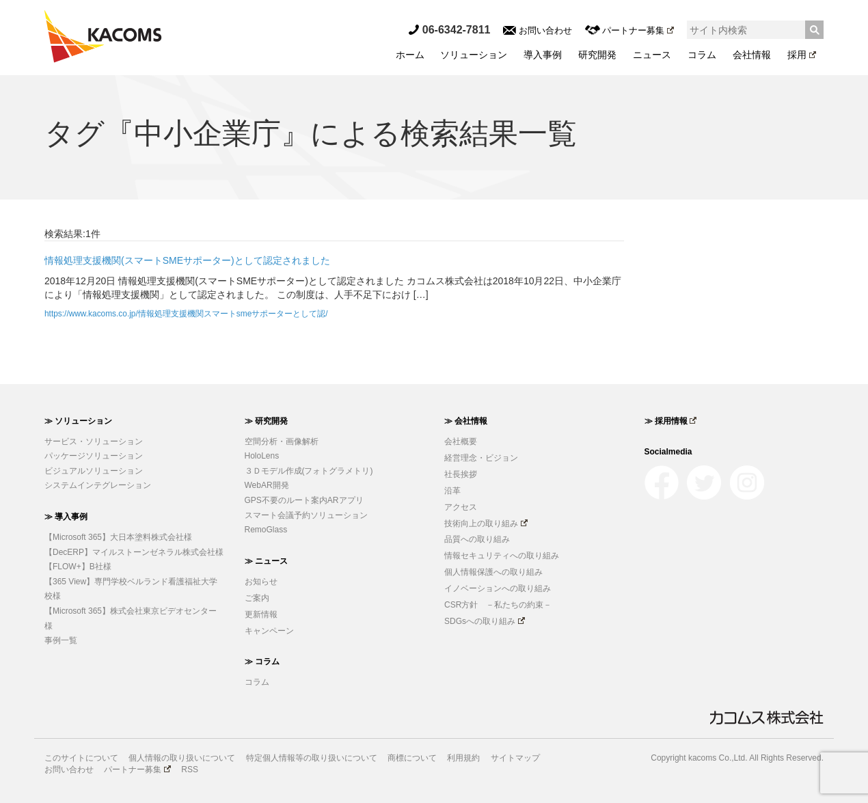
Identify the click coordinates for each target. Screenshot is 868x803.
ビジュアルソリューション (93, 471)
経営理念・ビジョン (481, 458)
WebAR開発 (267, 485)
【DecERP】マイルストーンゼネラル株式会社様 (133, 552)
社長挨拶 (460, 474)
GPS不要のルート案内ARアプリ (304, 500)
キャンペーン (269, 631)
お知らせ (261, 581)
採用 (801, 54)
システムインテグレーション (97, 485)
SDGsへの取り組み (484, 621)
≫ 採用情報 (671, 421)
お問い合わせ (537, 30)
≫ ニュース (266, 561)
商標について (412, 758)
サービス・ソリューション (93, 441)
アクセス (460, 507)
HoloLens (262, 456)
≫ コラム (262, 661)
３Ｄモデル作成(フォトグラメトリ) (309, 471)
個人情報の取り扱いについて (181, 758)
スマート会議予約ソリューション (306, 515)
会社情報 (752, 54)
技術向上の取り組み (486, 523)
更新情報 (261, 614)
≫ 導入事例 (65, 516)
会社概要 (460, 441)
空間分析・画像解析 (281, 441)
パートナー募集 (629, 30)
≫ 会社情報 (465, 421)
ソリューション (473, 54)
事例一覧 (60, 640)
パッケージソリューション (93, 456)
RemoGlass (266, 529)
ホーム (410, 54)
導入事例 (543, 54)
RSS (189, 769)
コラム (702, 54)
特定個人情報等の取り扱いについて (311, 758)
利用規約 (463, 758)
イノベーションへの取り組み (497, 588)
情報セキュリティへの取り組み (501, 555)
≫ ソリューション (78, 421)
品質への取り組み (477, 539)
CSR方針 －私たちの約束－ (498, 605)
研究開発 (597, 54)
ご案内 (257, 598)
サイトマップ (515, 758)
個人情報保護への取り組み (493, 572)
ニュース (652, 54)
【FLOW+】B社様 (77, 566)
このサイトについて (81, 758)
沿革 (452, 490)
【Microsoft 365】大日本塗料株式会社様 (118, 537)
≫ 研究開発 (266, 421)
